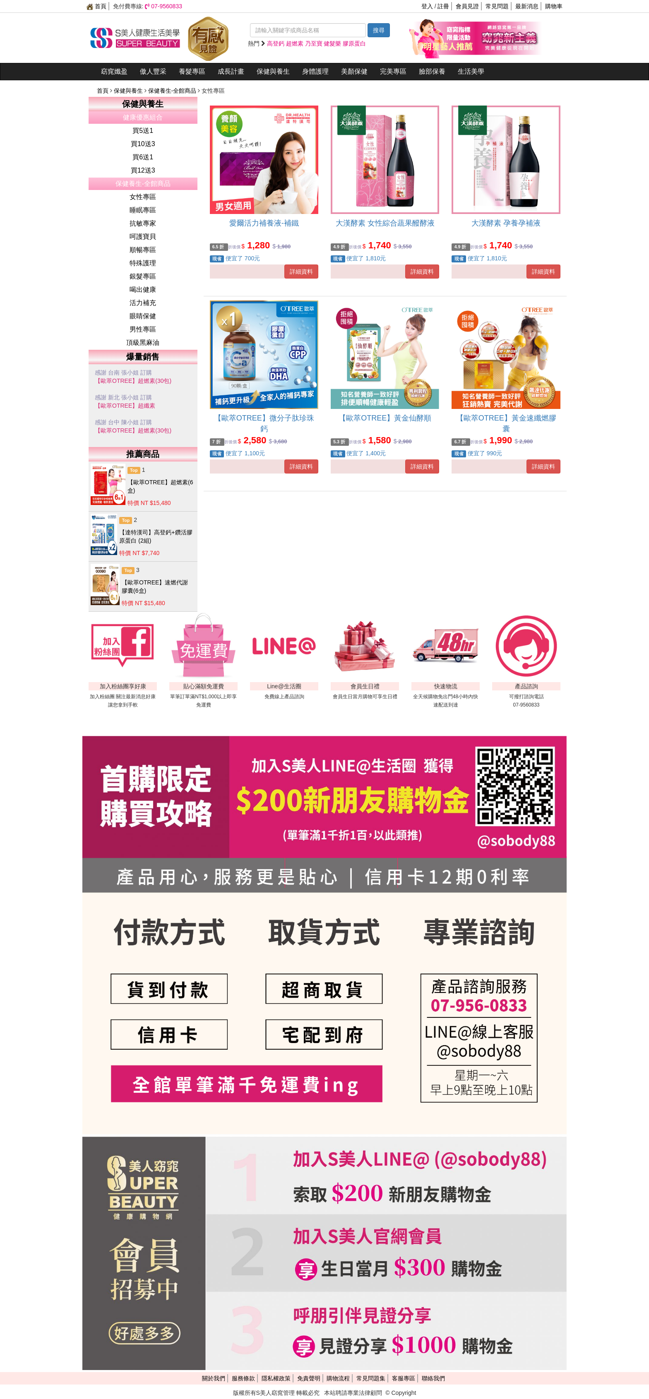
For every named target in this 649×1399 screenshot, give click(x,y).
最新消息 (526, 6)
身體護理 (315, 71)
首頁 (96, 6)
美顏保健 (354, 71)
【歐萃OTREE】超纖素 (125, 405)
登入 (427, 6)
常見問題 (497, 6)
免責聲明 (308, 1378)
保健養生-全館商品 (173, 90)
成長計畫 (231, 71)
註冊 (443, 6)
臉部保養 (432, 71)
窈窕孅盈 (114, 71)
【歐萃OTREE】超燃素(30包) (133, 380)
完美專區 (393, 71)
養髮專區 (192, 71)
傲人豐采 (153, 71)
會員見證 (467, 6)
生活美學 (471, 71)
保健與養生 (273, 71)
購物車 (553, 6)
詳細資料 (301, 271)
